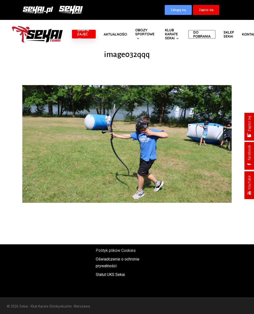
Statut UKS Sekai (110, 274)
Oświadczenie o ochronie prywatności (117, 262)
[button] (178, 10)
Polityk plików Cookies (116, 250)
